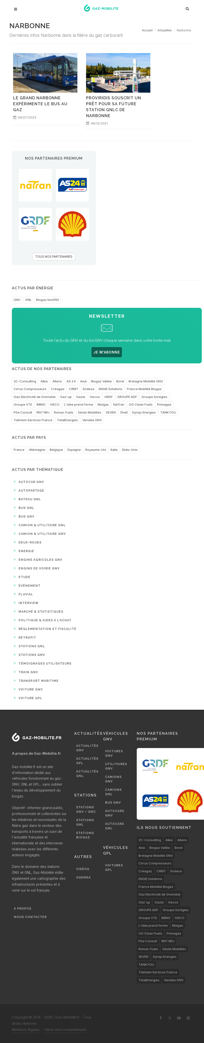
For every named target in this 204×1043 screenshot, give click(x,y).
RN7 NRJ (43, 412)
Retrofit (25, 637)
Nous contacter (30, 917)
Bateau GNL (27, 499)
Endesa (88, 389)
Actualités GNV (87, 748)
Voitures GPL (114, 868)
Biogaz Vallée (101, 381)
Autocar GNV (29, 482)
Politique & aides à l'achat (42, 620)
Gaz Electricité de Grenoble (35, 397)
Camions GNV (113, 779)
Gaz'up (66, 397)
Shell (124, 412)
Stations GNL (29, 646)
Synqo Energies (144, 412)
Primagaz (164, 404)
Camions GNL (113, 792)
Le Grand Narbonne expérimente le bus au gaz (40, 104)
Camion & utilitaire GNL (40, 525)
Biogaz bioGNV (47, 300)
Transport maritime (36, 680)
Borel (120, 381)
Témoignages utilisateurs (42, 663)
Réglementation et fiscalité (45, 628)
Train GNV (26, 672)
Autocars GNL (114, 826)
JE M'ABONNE (106, 352)
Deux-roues (28, 542)
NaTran (118, 404)
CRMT (73, 389)
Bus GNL (24, 507)
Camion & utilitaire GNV (40, 533)
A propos (22, 908)
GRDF (108, 397)
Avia (83, 381)
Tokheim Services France (33, 420)
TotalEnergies (67, 420)
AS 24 (71, 381)
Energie (24, 551)
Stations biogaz (85, 835)
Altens (57, 381)
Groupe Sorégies (154, 397)
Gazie (80, 397)
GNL (28, 300)
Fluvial (23, 594)
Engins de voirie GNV (37, 568)
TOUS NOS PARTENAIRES (53, 256)
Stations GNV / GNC (86, 810)
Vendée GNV (92, 420)
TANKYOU (168, 412)
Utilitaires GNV (116, 766)
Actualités (165, 30)
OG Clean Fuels (141, 404)
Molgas (103, 404)
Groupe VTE (23, 404)
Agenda (83, 877)
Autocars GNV (114, 813)
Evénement (27, 585)
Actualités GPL (87, 761)
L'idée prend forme (78, 404)
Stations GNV (29, 654)
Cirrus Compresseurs (30, 389)
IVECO (55, 404)
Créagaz (58, 389)
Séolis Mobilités (89, 412)
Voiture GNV (28, 689)
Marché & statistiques (38, 611)
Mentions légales (26, 1029)
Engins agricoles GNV (38, 559)
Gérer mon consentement (65, 1029)
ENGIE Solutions (110, 389)
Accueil (147, 30)
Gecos (95, 397)
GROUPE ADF (127, 397)
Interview (26, 603)
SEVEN (111, 412)
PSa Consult (23, 412)
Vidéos (82, 869)
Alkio (44, 381)
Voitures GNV (114, 753)
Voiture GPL (28, 698)
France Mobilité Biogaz (144, 389)
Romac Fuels (63, 412)
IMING (41, 404)
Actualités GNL (87, 774)
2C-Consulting (25, 381)
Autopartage (29, 490)
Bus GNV (24, 516)
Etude (22, 577)
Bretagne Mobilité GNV (146, 381)
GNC (17, 300)
